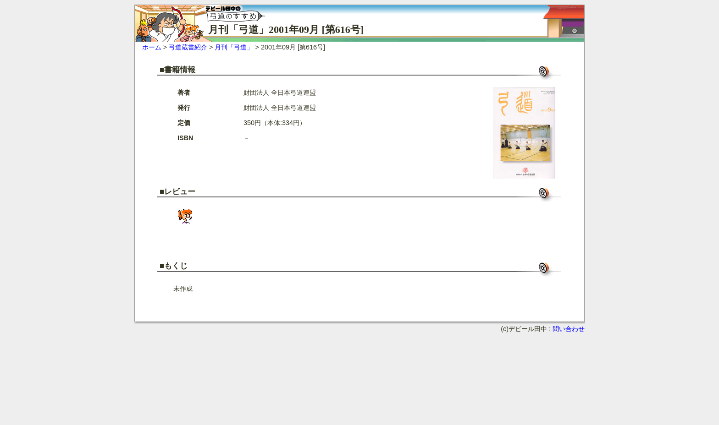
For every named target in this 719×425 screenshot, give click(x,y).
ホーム (151, 47)
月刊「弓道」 (234, 47)
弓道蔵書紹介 (188, 47)
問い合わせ (569, 328)
